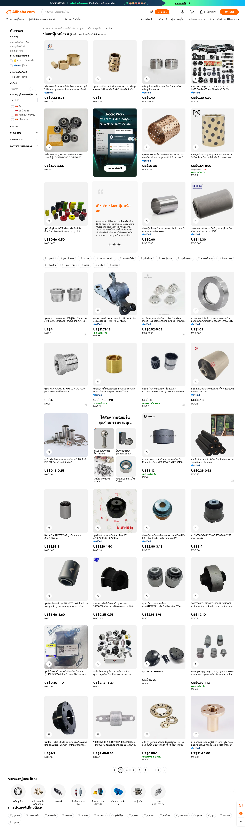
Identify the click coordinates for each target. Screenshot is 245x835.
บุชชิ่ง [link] (109, 28)
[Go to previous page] (114, 770)
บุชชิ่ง (99, 265)
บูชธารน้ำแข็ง (205, 258)
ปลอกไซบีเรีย (127, 258)
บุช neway (99, 815)
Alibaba (46, 28)
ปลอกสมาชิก (32, 815)
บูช (211, 815)
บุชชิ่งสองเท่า (185, 258)
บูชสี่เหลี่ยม (146, 258)
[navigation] (23, 399)
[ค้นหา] (162, 11)
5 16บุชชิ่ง (182, 815)
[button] (152, 12)
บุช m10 (225, 815)
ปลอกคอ (67, 815)
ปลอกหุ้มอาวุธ (165, 258)
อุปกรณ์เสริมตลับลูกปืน (90, 28)
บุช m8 (197, 815)
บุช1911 (113, 265)
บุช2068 (83, 815)
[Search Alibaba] (96, 12)
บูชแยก (133, 815)
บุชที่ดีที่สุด (117, 815)
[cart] (192, 12)
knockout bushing (104, 258)
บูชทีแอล (165, 815)
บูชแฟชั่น (50, 815)
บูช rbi (49, 258)
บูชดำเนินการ (67, 258)
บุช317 (84, 265)
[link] (241, 805)
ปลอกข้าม (50, 265)
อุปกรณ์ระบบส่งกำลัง (65, 28)
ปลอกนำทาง (225, 258)
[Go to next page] (164, 770)
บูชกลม (14, 822)
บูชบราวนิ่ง (68, 265)
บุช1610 (15, 815)
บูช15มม (149, 815)
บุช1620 (85, 258)
